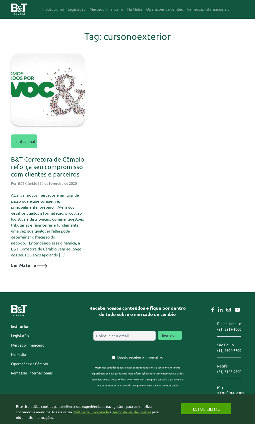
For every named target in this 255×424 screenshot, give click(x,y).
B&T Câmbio (27, 183)
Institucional (24, 141)
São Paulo (225, 344)
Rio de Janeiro (229, 323)
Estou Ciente (206, 408)
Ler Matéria (29, 265)
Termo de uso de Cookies (131, 412)
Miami (222, 387)
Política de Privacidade (131, 379)
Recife (222, 365)
